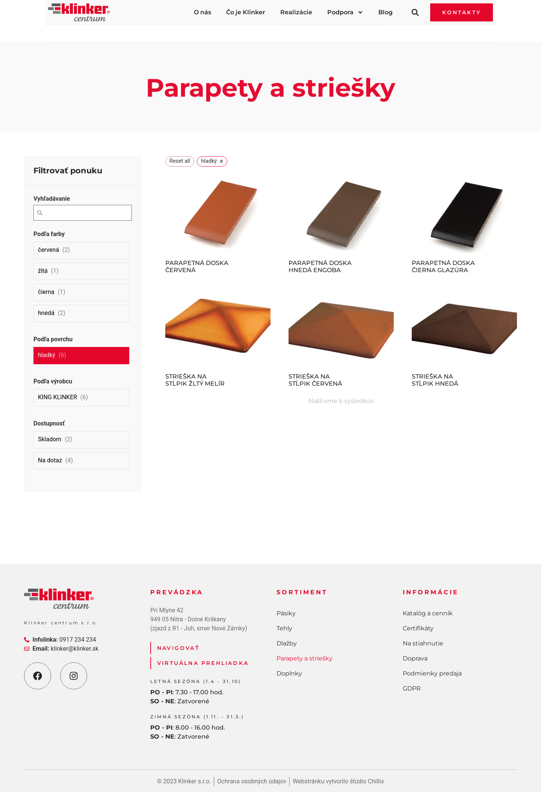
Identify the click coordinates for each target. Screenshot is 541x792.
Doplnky (419, 30)
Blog (385, 12)
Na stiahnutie (423, 643)
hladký (46, 355)
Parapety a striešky (332, 30)
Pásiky (119, 30)
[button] (415, 12)
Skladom (49, 439)
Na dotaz (50, 460)
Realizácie (296, 12)
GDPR (412, 688)
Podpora (345, 12)
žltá (43, 270)
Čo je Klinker (245, 12)
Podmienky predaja (432, 673)
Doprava (415, 658)
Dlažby (248, 30)
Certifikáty (418, 628)
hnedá (46, 312)
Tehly (183, 30)
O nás (202, 12)
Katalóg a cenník (428, 613)
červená (48, 249)
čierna (46, 291)
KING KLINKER (57, 397)
